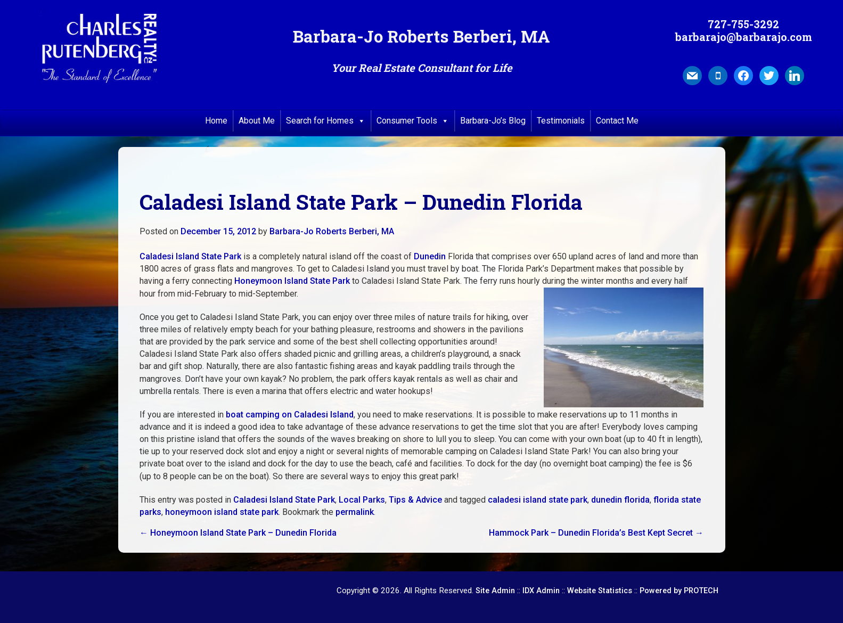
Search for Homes (325, 121)
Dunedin (430, 256)
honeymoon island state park (222, 512)
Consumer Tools (413, 121)
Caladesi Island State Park (190, 256)
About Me (257, 121)
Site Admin (495, 590)
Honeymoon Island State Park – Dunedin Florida (238, 533)
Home (216, 121)
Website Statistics (599, 590)
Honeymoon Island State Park (292, 281)
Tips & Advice (415, 500)
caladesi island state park (537, 500)
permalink (354, 512)
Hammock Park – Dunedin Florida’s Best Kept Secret (596, 533)
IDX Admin (541, 590)
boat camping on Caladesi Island (290, 414)
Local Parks (362, 500)
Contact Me (617, 121)
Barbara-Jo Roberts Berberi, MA (331, 231)
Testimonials (561, 121)
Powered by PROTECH (679, 590)
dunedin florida (620, 500)
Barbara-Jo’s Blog (493, 121)
